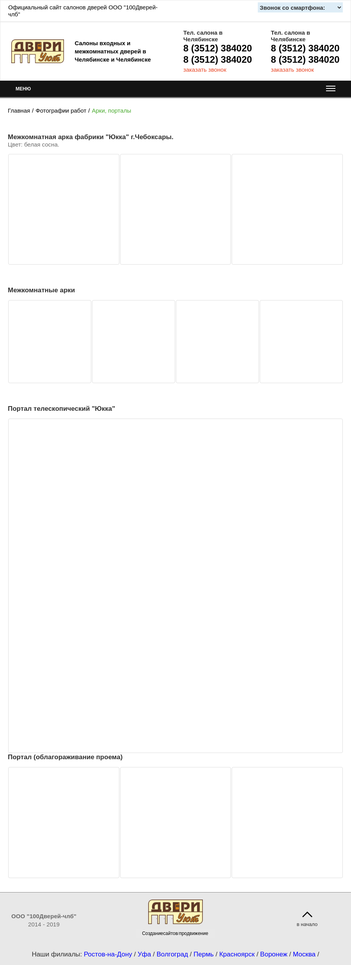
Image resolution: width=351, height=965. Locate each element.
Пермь (203, 954)
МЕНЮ (175, 90)
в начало (307, 924)
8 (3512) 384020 (217, 48)
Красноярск (237, 954)
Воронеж (273, 954)
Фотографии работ (60, 110)
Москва (304, 954)
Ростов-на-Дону (108, 954)
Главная (19, 110)
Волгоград (172, 954)
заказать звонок (204, 69)
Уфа (144, 954)
